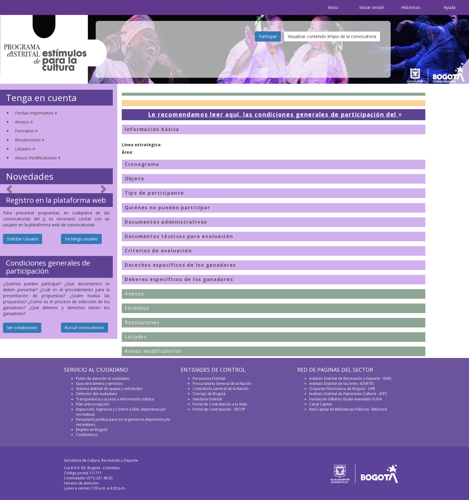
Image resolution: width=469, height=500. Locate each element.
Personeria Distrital (209, 378)
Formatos (26, 131)
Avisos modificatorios (37, 158)
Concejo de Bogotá (209, 393)
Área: (127, 152)
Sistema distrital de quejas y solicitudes (109, 388)
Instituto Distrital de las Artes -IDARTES (342, 383)
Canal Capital (320, 404)
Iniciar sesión (371, 7)
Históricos (411, 7)
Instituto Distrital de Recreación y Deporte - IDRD (350, 378)
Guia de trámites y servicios (99, 383)
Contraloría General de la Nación (221, 388)
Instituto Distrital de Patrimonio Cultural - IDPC (348, 393)
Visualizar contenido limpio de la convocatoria (332, 36)
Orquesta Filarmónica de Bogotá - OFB (342, 388)
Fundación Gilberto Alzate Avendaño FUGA (345, 399)
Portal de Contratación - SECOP (219, 409)
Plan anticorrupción (92, 404)
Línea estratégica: (142, 144)
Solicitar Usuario (22, 239)
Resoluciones (29, 140)
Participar (268, 36)
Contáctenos (87, 434)
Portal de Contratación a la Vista (220, 404)
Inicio (333, 7)
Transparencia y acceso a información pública (115, 399)
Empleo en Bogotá (91, 429)
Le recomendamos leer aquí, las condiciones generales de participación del (275, 114)
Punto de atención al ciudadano (103, 378)
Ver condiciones (22, 327)
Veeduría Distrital (207, 399)
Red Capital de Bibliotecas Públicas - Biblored (348, 409)
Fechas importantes (36, 113)
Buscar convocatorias (84, 327)
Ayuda (450, 7)
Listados (25, 149)
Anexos (24, 122)
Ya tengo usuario (81, 239)
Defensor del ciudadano (96, 393)
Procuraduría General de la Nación (222, 383)
